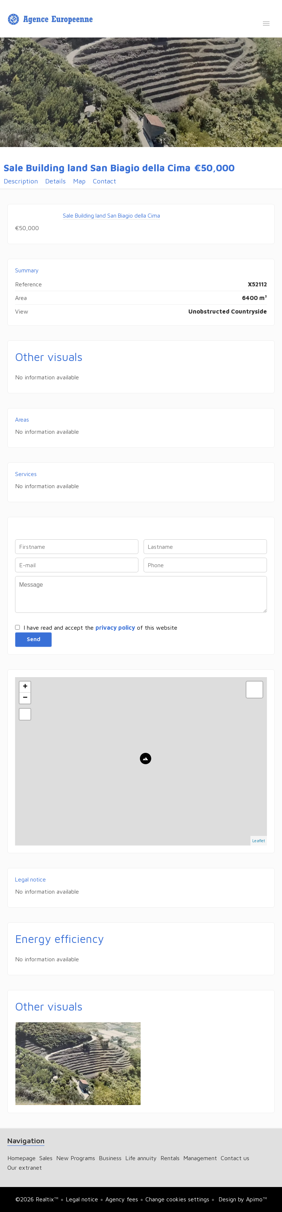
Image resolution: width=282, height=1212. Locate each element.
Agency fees (121, 1199)
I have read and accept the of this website (100, 627)
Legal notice (82, 1199)
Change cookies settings (177, 1199)
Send (33, 639)
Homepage (51, 19)
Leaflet (258, 840)
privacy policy (115, 627)
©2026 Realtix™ (36, 1199)
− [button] (25, 698)
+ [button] (25, 687)
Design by (242, 1199)
